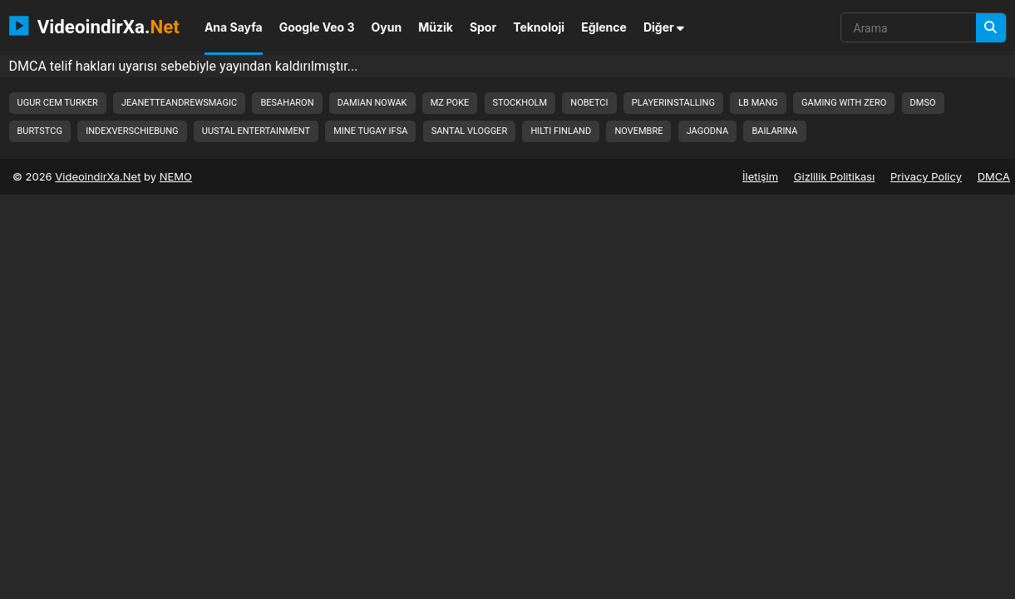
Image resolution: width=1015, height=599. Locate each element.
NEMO (176, 176)
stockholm (520, 102)
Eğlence (604, 27)
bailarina (774, 131)
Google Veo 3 (317, 27)
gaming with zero (843, 102)
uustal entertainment (256, 131)
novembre (638, 131)
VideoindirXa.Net (97, 176)
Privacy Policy (926, 176)
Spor (483, 27)
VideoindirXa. (94, 26)
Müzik (435, 27)
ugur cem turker (57, 102)
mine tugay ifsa (370, 131)
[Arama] (991, 27)
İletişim (760, 176)
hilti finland (560, 131)
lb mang (758, 102)
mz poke (450, 102)
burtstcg (39, 131)
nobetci (589, 102)
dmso (923, 102)
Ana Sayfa (233, 27)
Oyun (387, 27)
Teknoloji (538, 27)
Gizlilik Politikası (834, 176)
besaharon (286, 102)
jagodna (707, 131)
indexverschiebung (132, 131)
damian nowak (372, 102)
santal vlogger (469, 131)
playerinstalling (673, 102)
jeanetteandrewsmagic (179, 102)
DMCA (994, 176)
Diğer (663, 27)
